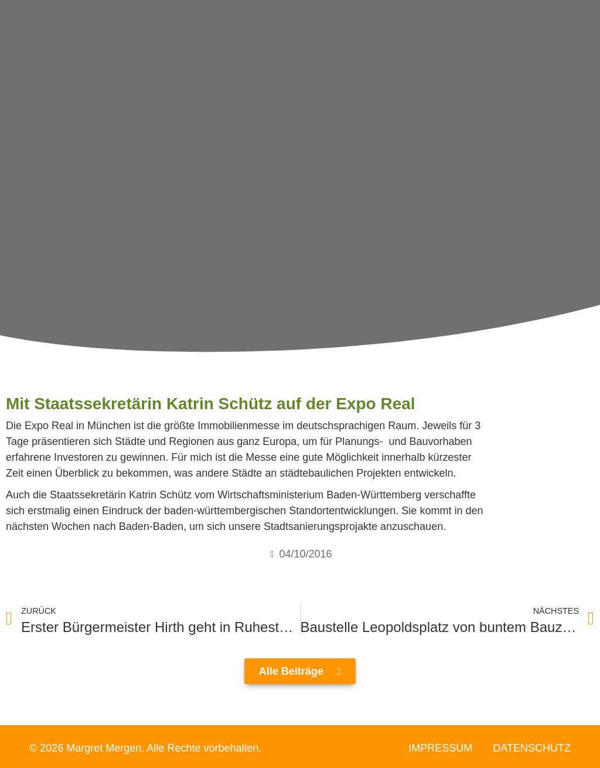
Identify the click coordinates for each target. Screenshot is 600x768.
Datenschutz (532, 748)
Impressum (440, 748)
